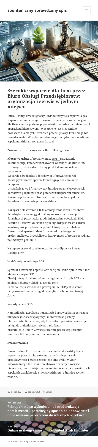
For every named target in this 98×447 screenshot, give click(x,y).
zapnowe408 (34, 391)
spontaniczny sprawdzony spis (37, 10)
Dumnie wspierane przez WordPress (25, 441)
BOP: (56, 158)
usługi (49, 391)
